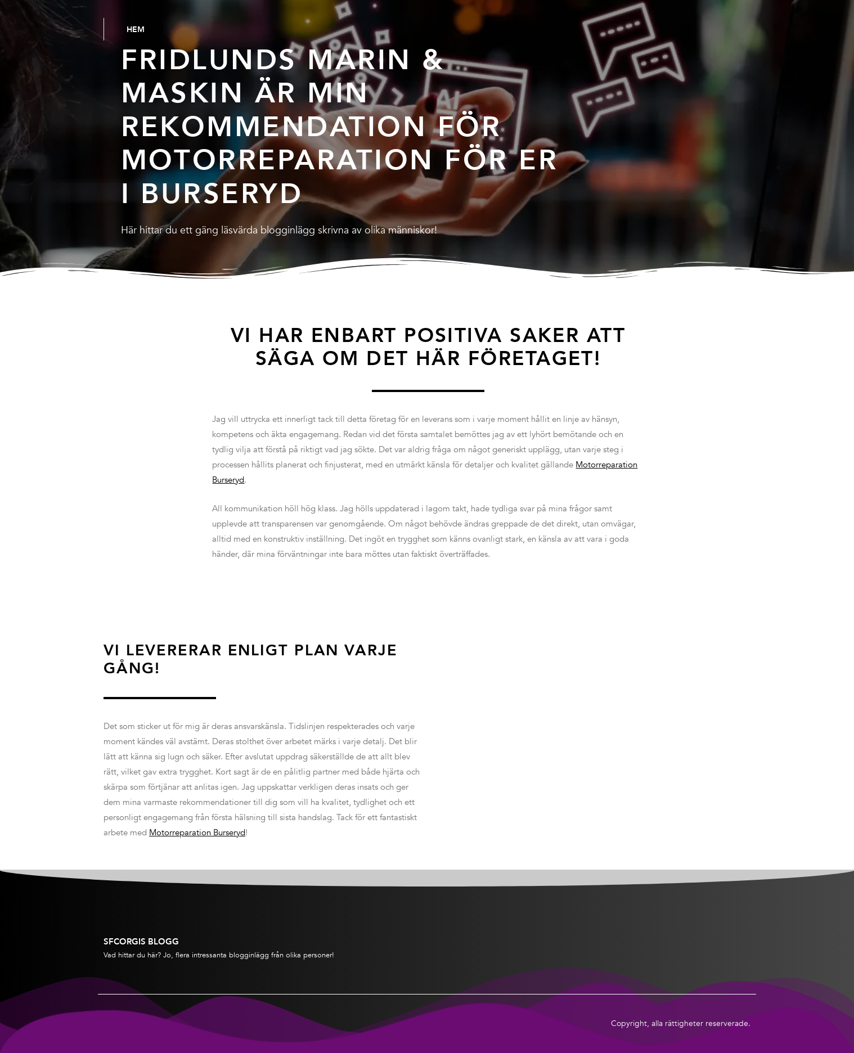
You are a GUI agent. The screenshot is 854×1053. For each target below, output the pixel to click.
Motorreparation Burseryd (197, 832)
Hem (136, 29)
